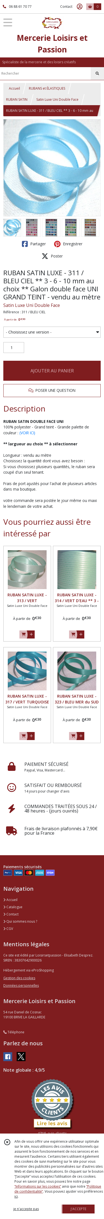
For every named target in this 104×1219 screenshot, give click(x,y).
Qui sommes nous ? (20, 921)
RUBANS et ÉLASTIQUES (47, 88)
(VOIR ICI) (27, 432)
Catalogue (12, 907)
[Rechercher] (97, 73)
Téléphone (13, 1032)
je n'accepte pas (26, 1209)
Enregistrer (68, 244)
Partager (34, 244)
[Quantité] (13, 347)
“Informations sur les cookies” (37, 1186)
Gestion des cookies (19, 978)
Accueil (14, 88)
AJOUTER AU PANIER (52, 371)
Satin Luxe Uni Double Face (57, 99)
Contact (66, 6)
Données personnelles (21, 985)
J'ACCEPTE (78, 1209)
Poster (52, 256)
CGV (8, 928)
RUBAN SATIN (16, 99)
